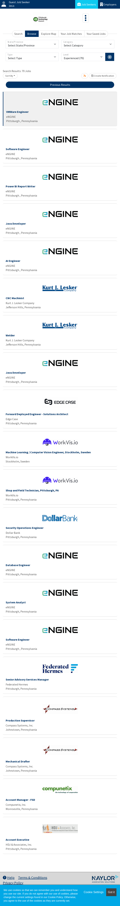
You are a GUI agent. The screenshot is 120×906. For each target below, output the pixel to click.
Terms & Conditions (32, 877)
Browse (31, 33)
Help (9, 877)
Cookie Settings (94, 892)
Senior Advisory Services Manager (27, 679)
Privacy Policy (13, 883)
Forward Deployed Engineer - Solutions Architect (37, 414)
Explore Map (48, 33)
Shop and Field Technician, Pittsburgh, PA (32, 490)
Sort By (9, 75)
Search (18, 33)
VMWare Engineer (17, 112)
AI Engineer (13, 261)
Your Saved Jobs (96, 33)
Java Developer (16, 223)
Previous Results (60, 85)
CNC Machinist (15, 298)
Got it (111, 892)
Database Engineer (18, 565)
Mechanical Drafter (18, 761)
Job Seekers (86, 4)
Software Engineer (17, 149)
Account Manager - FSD (20, 799)
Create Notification (102, 75)
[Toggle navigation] (85, 18)
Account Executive (17, 839)
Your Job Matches (71, 33)
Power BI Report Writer (20, 186)
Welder (10, 335)
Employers (108, 4)
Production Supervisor (20, 720)
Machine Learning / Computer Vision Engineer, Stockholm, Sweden (48, 452)
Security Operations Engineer (24, 528)
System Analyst (16, 602)
